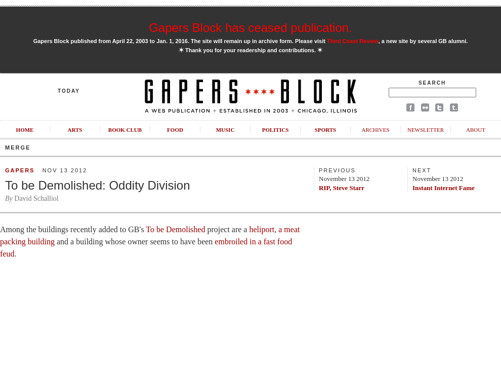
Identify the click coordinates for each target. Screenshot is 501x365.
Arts (75, 130)
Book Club (125, 130)
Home (25, 130)
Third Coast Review (353, 41)
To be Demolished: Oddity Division (97, 185)
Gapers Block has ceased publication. (250, 27)
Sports (325, 130)
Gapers (19, 170)
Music (225, 130)
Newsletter (425, 130)
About (475, 130)
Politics (275, 130)
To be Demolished (175, 229)
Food (175, 130)
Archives (375, 130)
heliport (261, 229)
